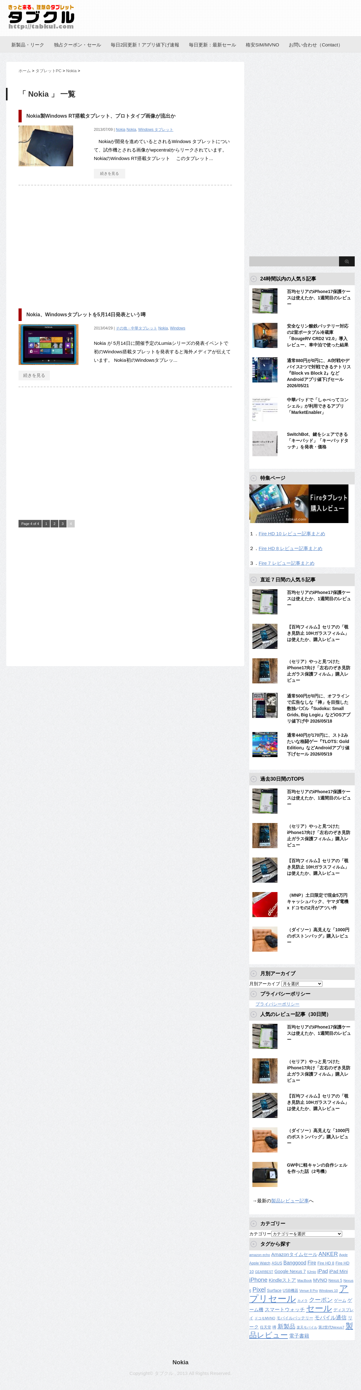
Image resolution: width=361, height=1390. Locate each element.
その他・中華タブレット (136, 328)
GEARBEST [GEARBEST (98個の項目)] (264, 1272)
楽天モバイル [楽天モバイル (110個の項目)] (307, 1327)
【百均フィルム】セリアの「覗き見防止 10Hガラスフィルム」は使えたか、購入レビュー (318, 633)
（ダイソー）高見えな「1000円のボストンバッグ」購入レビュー (318, 936)
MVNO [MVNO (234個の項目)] (320, 1280)
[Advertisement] (71, 244)
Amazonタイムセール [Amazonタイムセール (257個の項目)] (294, 1254)
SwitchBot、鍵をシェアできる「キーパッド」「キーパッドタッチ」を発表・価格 (317, 440)
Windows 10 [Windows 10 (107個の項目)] (328, 1290)
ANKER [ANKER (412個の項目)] (328, 1254)
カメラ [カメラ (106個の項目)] (302, 1300)
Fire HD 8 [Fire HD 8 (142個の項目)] (325, 1263)
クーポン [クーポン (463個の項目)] (321, 1299)
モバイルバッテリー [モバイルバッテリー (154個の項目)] (295, 1318)
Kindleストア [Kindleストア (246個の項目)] (282, 1280)
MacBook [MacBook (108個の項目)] (304, 1280)
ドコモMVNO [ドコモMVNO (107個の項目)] (265, 1318)
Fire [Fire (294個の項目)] (311, 1262)
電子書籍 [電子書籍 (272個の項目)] (299, 1336)
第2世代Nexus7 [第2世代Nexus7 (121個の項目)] (331, 1327)
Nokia (121, 129)
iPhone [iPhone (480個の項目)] (258, 1279)
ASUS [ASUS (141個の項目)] (277, 1263)
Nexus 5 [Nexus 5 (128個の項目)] (335, 1280)
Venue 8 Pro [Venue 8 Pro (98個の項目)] (308, 1290)
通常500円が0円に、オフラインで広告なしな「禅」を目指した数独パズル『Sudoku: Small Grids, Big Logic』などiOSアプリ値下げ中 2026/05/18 (318, 708)
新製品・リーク (27, 44)
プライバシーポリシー (277, 1004)
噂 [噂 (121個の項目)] (274, 1327)
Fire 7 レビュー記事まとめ (287, 563)
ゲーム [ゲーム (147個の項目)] (340, 1300)
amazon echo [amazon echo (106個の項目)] (259, 1255)
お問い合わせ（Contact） (316, 44)
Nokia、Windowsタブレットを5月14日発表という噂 (86, 314)
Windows (178, 328)
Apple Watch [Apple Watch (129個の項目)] (259, 1263)
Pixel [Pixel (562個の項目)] (259, 1289)
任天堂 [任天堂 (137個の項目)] (265, 1327)
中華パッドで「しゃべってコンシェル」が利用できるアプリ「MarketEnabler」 (317, 406)
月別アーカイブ (264, 983)
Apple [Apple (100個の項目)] (343, 1255)
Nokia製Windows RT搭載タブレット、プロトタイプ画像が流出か (100, 116)
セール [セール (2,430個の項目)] (319, 1308)
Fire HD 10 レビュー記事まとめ (292, 533)
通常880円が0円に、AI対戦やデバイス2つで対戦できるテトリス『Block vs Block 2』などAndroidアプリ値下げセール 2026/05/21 (319, 373)
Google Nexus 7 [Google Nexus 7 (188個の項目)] (290, 1271)
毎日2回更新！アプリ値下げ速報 (145, 44)
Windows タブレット (155, 129)
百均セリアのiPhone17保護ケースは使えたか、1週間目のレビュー (319, 298)
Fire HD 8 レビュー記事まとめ (290, 548)
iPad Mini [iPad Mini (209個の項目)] (338, 1271)
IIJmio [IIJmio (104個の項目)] (311, 1272)
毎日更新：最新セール (212, 44)
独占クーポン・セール (77, 44)
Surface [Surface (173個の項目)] (274, 1290)
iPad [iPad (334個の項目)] (322, 1271)
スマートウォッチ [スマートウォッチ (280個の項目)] (285, 1309)
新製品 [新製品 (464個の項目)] (286, 1326)
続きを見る (109, 173)
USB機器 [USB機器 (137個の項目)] (290, 1290)
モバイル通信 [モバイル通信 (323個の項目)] (331, 1318)
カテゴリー (260, 1233)
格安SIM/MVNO (262, 44)
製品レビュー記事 (290, 1200)
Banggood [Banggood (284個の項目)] (294, 1262)
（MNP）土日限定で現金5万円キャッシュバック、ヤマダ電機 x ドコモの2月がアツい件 (317, 901)
